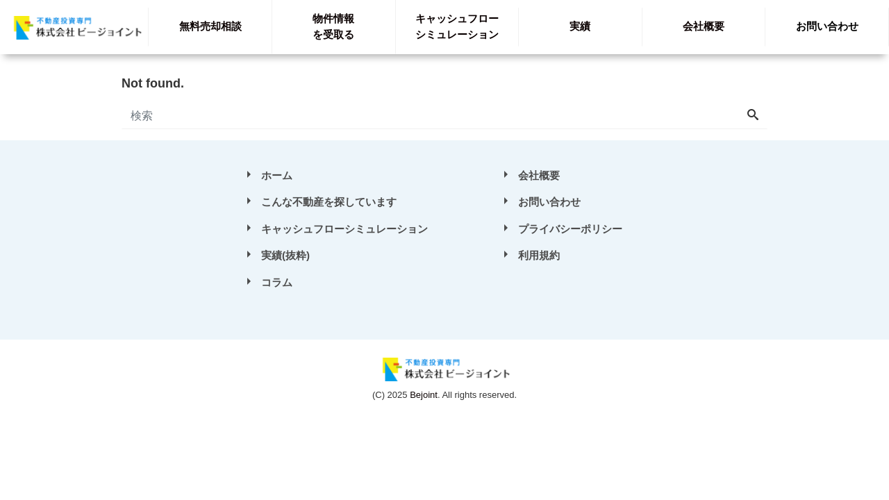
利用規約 (539, 255)
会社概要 (703, 26)
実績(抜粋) (285, 255)
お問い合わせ (827, 26)
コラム (276, 282)
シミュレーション (457, 26)
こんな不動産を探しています (329, 202)
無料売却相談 (210, 26)
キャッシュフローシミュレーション (344, 229)
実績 (580, 26)
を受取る (333, 26)
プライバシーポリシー (570, 229)
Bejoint (424, 395)
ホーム (276, 175)
